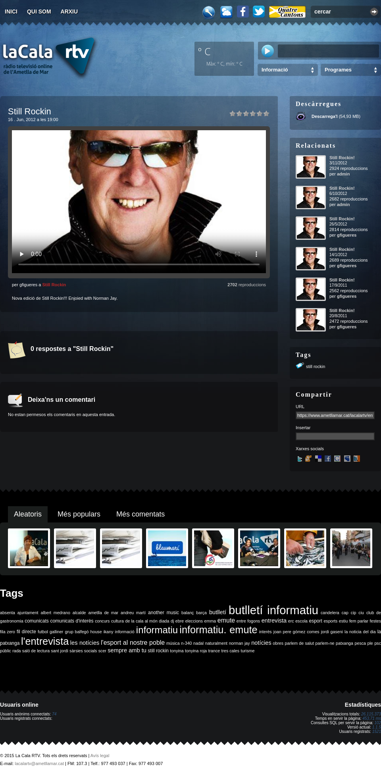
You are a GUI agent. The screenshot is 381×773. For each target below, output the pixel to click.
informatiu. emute (218, 629)
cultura (117, 621)
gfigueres (347, 235)
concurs (102, 621)
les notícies (85, 643)
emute (226, 620)
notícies (261, 643)
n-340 (186, 643)
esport (315, 621)
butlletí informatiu (273, 610)
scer (102, 650)
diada (164, 621)
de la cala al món (141, 621)
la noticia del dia (360, 631)
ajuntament (27, 612)
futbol (43, 631)
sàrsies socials (83, 650)
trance (214, 650)
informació (125, 631)
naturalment (216, 643)
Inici (11, 11)
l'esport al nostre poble (133, 642)
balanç (187, 612)
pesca (360, 643)
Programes (338, 70)
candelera (330, 612)
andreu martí (133, 612)
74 (54, 714)
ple (370, 643)
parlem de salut (299, 643)
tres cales (230, 650)
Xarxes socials (310, 448)
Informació (275, 70)
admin (343, 174)
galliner (56, 631)
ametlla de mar (103, 612)
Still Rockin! (342, 157)
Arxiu (69, 11)
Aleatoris (28, 514)
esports (330, 621)
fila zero (7, 631)
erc (291, 621)
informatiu (157, 630)
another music (163, 612)
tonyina (176, 650)
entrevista (274, 620)
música (173, 643)
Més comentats (140, 514)
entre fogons (248, 621)
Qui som (39, 11)
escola (301, 621)
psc (377, 643)
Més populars (79, 514)
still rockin (315, 366)
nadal (198, 643)
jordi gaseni (332, 631)
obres (278, 643)
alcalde (79, 612)
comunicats (37, 621)
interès (265, 631)
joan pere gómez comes (296, 631)
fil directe (26, 631)
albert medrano (55, 612)
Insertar (303, 427)
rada (16, 650)
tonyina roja (196, 650)
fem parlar (358, 621)
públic (5, 650)
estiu (343, 621)
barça (201, 612)
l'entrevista (45, 641)
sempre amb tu (127, 650)
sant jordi (59, 650)
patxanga (344, 643)
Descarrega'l (325, 116)
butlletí (217, 612)
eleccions (194, 621)
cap (345, 612)
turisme (247, 650)
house (96, 631)
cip (353, 612)
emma (210, 621)
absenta (7, 612)
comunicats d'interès (71, 621)
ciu (361, 612)
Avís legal (100, 755)
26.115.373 (371, 714)
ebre (179, 621)
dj (172, 621)
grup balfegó (77, 631)
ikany (109, 631)
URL (300, 406)
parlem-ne (325, 643)
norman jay (239, 643)
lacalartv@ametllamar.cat (39, 763)
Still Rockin (54, 284)
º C (204, 51)
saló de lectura (36, 650)
